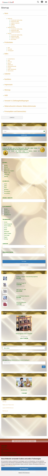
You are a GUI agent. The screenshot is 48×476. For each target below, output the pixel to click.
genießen (5, 189)
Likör (9, 60)
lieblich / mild (6, 172)
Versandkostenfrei (7, 252)
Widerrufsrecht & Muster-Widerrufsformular (20, 106)
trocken (5, 165)
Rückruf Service (4, 449)
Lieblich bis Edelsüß (15, 32)
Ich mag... (5, 162)
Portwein (10, 61)
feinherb (5, 167)
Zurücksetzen (24, 265)
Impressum (8, 85)
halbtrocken (5, 169)
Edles (6, 54)
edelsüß (5, 176)
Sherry (9, 63)
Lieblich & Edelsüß (15, 23)
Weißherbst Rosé (12, 27)
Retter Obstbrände (12, 69)
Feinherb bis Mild (15, 21)
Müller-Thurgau (6, 233)
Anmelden (24, 135)
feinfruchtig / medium (8, 170)
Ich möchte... (6, 181)
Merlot (4, 229)
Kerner (4, 227)
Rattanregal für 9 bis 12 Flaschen (24, 333)
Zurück (12, 117)
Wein (6, 13)
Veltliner (13, 24)
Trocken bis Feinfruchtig (16, 20)
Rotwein (9, 33)
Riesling (12, 26)
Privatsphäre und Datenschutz (15, 111)
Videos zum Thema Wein (8, 404)
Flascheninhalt (6, 206)
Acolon (4, 222)
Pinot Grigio (5, 235)
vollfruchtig (5, 174)
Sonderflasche (6, 214)
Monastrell (5, 231)
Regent (4, 237)
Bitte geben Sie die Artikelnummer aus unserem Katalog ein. (16, 360)
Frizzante (10, 49)
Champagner (11, 50)
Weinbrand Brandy (12, 66)
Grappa (9, 67)
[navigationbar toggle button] (46, 2)
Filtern (24, 261)
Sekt (9, 47)
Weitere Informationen (24, 472)
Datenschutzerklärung (10, 465)
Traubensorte (6, 219)
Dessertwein (10, 70)
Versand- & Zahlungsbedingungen (16, 101)
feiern (4, 187)
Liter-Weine (13, 39)
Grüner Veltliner (6, 225)
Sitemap (7, 90)
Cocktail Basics (11, 59)
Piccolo (4, 209)
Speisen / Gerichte (7, 198)
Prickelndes (8, 42)
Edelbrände (10, 64)
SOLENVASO (24, 390)
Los (44, 366)
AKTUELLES (5, 411)
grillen (4, 185)
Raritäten (7, 79)
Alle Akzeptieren (24, 468)
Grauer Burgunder (7, 224)
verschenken (6, 193)
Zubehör (7, 74)
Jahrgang (5, 243)
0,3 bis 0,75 (5, 211)
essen (4, 183)
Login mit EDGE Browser (8, 407)
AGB (6, 95)
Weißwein (10, 18)
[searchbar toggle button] (38, 2)
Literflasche (5, 213)
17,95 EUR (24, 393)
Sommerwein (6, 191)
